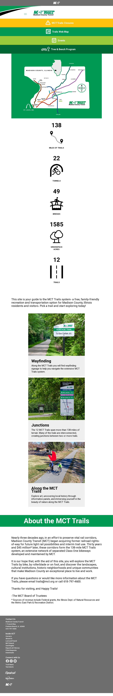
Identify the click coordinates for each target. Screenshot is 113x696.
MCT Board (10, 643)
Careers (9, 636)
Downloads (10, 653)
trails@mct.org (45, 581)
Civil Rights (10, 645)
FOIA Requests (11, 650)
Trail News (10, 664)
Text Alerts (10, 667)
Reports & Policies (13, 648)
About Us (9, 638)
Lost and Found (11, 641)
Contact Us (10, 619)
